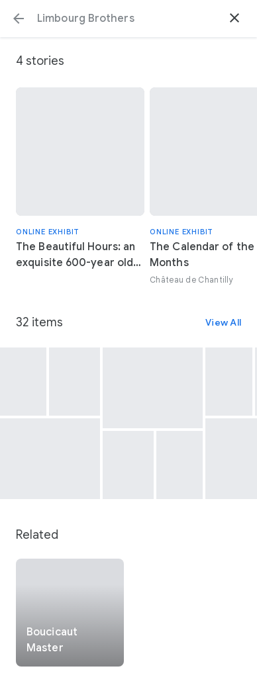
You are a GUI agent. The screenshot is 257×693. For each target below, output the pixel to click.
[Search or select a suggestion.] (128, 18)
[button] (18, 18)
